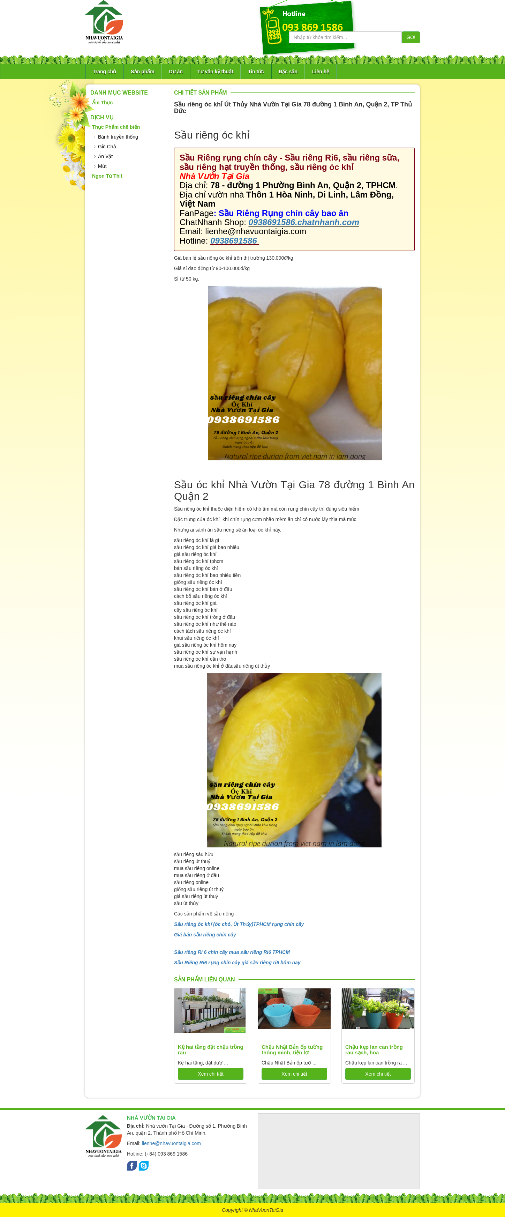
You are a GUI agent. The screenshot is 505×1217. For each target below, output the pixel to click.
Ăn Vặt (105, 156)
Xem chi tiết (210, 1074)
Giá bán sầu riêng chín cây (205, 934)
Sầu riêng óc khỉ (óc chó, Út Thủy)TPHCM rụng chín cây (239, 924)
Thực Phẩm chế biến (116, 127)
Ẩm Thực (102, 102)
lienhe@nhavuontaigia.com (171, 1143)
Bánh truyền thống (118, 137)
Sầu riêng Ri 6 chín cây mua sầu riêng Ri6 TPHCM (232, 952)
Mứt (102, 166)
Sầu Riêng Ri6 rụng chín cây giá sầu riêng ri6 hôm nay (237, 962)
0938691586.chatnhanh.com (303, 222)
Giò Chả (107, 146)
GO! (410, 37)
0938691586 (234, 240)
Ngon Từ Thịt (107, 176)
